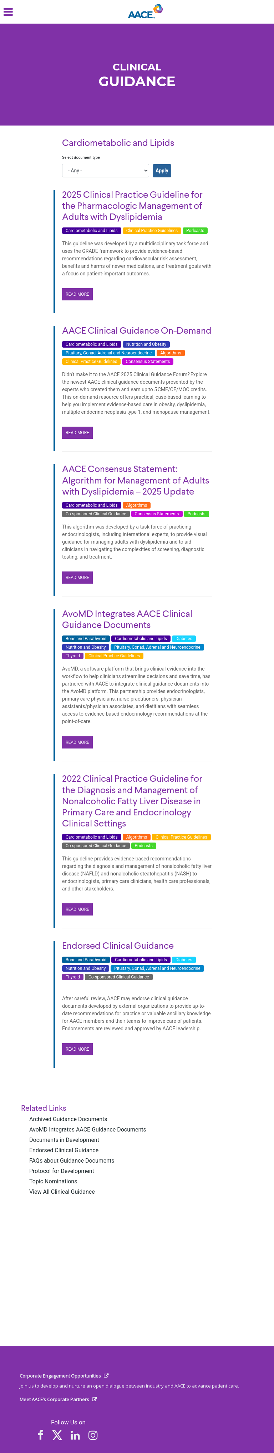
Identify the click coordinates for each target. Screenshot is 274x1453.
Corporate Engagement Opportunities (60, 1376)
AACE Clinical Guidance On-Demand (137, 331)
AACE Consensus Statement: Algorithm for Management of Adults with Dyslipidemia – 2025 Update (135, 480)
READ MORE (77, 294)
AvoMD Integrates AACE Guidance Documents (87, 1129)
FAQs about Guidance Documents (72, 1160)
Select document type (81, 157)
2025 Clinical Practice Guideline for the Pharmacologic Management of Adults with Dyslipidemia (132, 206)
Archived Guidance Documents (68, 1119)
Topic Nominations (53, 1181)
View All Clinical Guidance (62, 1191)
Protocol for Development (61, 1171)
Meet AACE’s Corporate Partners (54, 1399)
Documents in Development (64, 1140)
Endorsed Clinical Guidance (63, 1150)
